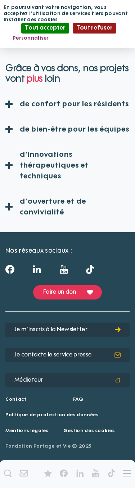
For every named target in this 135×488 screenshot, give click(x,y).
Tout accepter (45, 28)
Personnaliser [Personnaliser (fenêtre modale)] (31, 38)
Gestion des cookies (88, 431)
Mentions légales (26, 431)
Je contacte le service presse (67, 355)
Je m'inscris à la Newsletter (67, 330)
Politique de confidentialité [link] (91, 38)
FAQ (78, 399)
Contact (16, 399)
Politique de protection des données (52, 415)
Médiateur (67, 380)
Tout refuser (94, 28)
